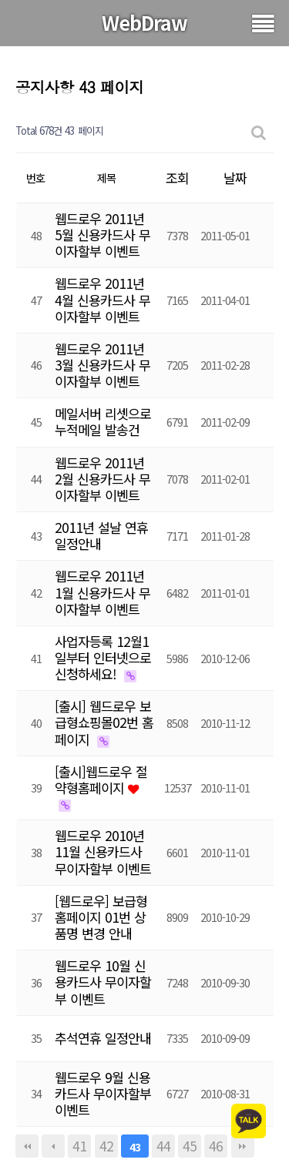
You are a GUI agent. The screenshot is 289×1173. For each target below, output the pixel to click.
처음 (27, 1146)
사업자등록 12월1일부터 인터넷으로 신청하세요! (103, 657)
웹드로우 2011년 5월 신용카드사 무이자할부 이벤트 (102, 234)
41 (79, 1145)
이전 (53, 1146)
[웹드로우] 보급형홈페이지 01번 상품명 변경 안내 (101, 917)
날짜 (235, 177)
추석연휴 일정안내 (103, 1037)
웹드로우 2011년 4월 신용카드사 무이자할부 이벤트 (102, 299)
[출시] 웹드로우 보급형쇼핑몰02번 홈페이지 (104, 722)
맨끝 (242, 1146)
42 (106, 1145)
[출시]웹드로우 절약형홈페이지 (101, 779)
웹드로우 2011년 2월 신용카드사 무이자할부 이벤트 (102, 478)
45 (190, 1145)
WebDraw (144, 22)
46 (216, 1145)
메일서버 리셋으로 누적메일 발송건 (103, 421)
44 (163, 1145)
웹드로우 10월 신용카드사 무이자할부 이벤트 (103, 981)
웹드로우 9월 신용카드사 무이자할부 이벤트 (103, 1093)
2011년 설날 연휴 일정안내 (101, 535)
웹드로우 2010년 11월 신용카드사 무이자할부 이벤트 (103, 851)
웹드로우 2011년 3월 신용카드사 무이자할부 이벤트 (102, 364)
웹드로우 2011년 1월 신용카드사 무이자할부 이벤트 (102, 592)
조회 (177, 177)
